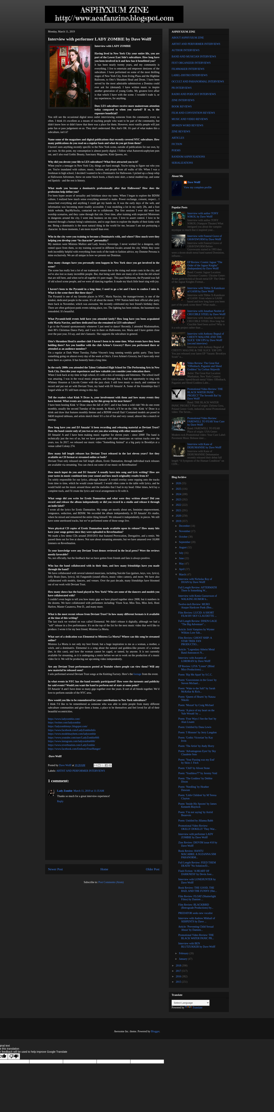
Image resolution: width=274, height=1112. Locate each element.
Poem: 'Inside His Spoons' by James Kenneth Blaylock (197, 805)
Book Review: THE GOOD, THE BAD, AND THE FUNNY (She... (197, 889)
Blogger (155, 1031)
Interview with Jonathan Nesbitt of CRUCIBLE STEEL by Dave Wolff (206, 313)
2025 (179, 488)
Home (104, 869)
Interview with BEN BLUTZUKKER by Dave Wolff (196, 945)
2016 (179, 976)
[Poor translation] (14, 1056)
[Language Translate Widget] (190, 1003)
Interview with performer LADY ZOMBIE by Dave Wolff (195, 836)
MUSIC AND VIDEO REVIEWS (190, 119)
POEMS (176, 150)
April (182, 569)
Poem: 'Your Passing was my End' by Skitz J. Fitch (196, 761)
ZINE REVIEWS (181, 131)
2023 (179, 499)
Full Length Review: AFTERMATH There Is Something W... (197, 589)
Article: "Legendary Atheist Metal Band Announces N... (196, 651)
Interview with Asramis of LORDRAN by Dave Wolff (194, 659)
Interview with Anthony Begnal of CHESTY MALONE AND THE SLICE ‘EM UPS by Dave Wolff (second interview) (205, 338)
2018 (179, 965)
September (185, 542)
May (181, 563)
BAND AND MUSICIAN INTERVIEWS (194, 56)
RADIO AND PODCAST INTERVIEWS (194, 94)
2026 (179, 483)
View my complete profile (198, 187)
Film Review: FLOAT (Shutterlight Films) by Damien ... (197, 898)
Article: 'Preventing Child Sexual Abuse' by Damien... (196, 928)
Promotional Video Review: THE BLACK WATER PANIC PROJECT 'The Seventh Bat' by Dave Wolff (205, 394)
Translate (193, 1007)
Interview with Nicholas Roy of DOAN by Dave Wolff (195, 581)
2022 (179, 504)
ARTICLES (178, 137)
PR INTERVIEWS (182, 87)
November (185, 531)
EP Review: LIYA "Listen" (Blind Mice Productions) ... (196, 668)
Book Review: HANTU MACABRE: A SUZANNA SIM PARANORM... (197, 854)
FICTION (177, 144)
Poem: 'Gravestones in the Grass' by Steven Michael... (197, 682)
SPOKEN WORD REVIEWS (187, 125)
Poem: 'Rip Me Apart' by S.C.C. (195, 674)
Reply (60, 801)
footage (137, 674)
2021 (179, 510)
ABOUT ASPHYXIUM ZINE (188, 37)
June (181, 558)
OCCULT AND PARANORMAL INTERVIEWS (198, 81)
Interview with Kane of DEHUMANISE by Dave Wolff (204, 446)
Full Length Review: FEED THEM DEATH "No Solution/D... (197, 864)
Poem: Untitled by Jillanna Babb (195, 820)
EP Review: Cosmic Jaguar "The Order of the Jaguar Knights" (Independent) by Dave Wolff (204, 265)
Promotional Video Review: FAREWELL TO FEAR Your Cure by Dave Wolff (206, 421)
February (184, 953)
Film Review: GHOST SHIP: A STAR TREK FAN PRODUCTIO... (195, 641)
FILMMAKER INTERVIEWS (188, 69)
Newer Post (55, 869)
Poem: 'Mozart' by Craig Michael (196, 705)
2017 (179, 970)
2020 (179, 515)
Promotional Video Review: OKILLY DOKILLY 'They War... (197, 827)
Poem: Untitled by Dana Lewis (194, 727)
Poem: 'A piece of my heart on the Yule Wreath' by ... (196, 712)
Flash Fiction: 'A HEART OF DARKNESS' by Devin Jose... (195, 873)
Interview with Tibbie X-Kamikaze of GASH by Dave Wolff (206, 290)
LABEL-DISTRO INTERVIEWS (189, 75)
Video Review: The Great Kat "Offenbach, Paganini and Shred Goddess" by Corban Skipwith (204, 366)
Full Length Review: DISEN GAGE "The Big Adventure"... (197, 623)
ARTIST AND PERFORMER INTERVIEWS (80, 770)
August (183, 547)
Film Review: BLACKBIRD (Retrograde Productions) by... (195, 906)
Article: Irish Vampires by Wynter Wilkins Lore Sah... (196, 631)
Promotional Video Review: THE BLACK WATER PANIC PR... (196, 937)
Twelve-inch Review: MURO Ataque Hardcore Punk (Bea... (195, 606)
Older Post (152, 869)
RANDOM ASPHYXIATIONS (188, 156)
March (182, 574)
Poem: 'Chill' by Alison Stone (194, 768)
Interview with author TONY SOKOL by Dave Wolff (202, 215)
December (184, 525)
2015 (179, 981)
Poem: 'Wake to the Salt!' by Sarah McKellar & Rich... (196, 690)
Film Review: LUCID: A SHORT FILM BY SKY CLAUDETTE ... (197, 614)
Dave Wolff (194, 182)
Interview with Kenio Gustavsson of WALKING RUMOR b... (197, 597)
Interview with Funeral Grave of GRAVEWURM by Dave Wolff (204, 238)
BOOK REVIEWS (182, 106)
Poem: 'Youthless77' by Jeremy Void (197, 773)
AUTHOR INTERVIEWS (185, 50)
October (183, 536)
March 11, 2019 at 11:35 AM (89, 790)
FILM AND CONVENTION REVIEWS (193, 112)
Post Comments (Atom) (111, 882)
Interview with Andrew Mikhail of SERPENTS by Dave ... (196, 920)
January (183, 958)
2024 (179, 494)
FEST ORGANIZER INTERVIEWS (191, 62)
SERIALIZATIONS (182, 162)
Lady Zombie (64, 790)
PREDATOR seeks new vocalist (195, 913)
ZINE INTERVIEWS (183, 100)
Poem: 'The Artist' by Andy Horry (196, 746)
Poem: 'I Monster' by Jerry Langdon (197, 732)
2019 (179, 521)
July (181, 553)
